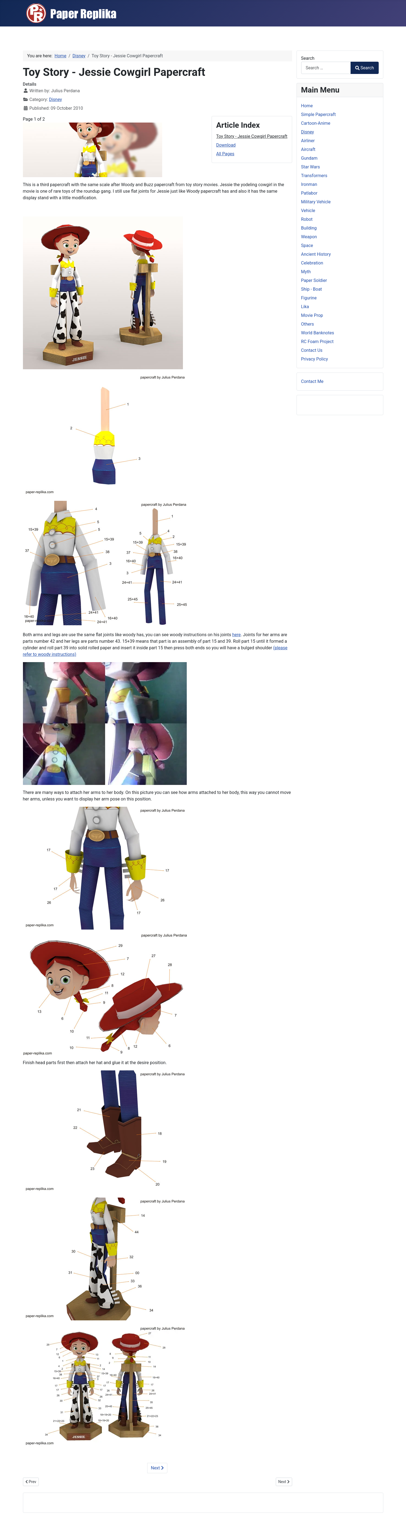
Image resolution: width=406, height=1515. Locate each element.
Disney (55, 99)
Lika (305, 306)
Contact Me (312, 381)
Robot (307, 219)
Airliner (308, 140)
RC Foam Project (317, 341)
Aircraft (308, 149)
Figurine (309, 297)
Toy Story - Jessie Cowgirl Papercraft (252, 136)
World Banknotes (317, 332)
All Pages (225, 153)
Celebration (312, 263)
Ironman (309, 184)
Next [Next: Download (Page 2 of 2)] (157, 1468)
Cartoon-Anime (315, 123)
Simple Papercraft (318, 114)
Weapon (309, 236)
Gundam (309, 158)
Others (307, 324)
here (236, 634)
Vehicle (308, 210)
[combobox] (326, 68)
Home (307, 105)
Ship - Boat (311, 289)
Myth (306, 271)
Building (309, 228)
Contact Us (312, 350)
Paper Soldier (314, 280)
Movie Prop (312, 315)
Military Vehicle (316, 201)
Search (308, 58)
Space (307, 245)
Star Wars (310, 166)
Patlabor (309, 193)
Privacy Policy (314, 359)
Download (226, 145)
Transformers (314, 175)
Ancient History (316, 254)
